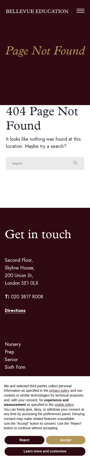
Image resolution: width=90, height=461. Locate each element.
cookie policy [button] (63, 405)
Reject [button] (24, 440)
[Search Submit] (75, 163)
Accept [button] (65, 440)
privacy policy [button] (59, 390)
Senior (11, 359)
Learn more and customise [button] (45, 451)
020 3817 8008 (27, 296)
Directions (15, 310)
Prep (9, 351)
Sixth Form (15, 367)
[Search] (40, 163)
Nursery (13, 344)
